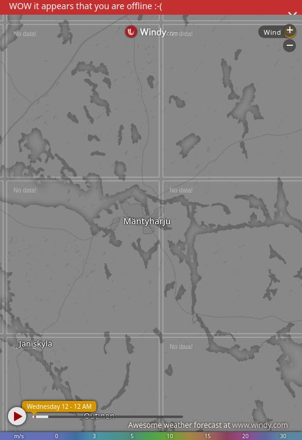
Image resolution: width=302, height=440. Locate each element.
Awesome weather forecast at (208, 425)
